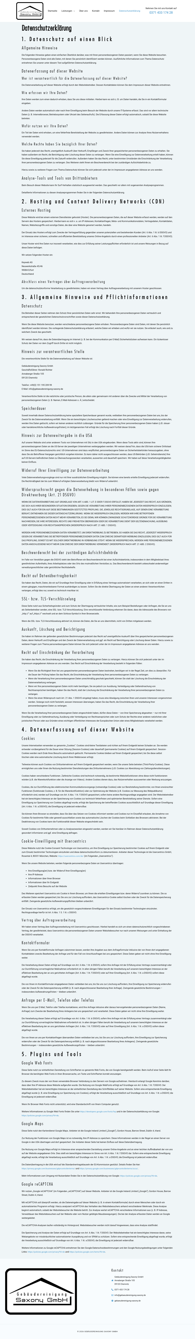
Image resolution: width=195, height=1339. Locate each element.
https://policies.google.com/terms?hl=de (92, 1252)
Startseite (52, 11)
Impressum (109, 11)
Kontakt (96, 11)
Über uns (83, 11)
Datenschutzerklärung (129, 11)
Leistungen (66, 11)
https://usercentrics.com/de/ (72, 856)
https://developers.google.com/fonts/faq (100, 1111)
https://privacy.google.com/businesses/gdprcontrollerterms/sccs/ (117, 1168)
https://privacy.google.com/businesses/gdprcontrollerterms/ (51, 1168)
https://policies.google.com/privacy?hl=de (42, 1115)
